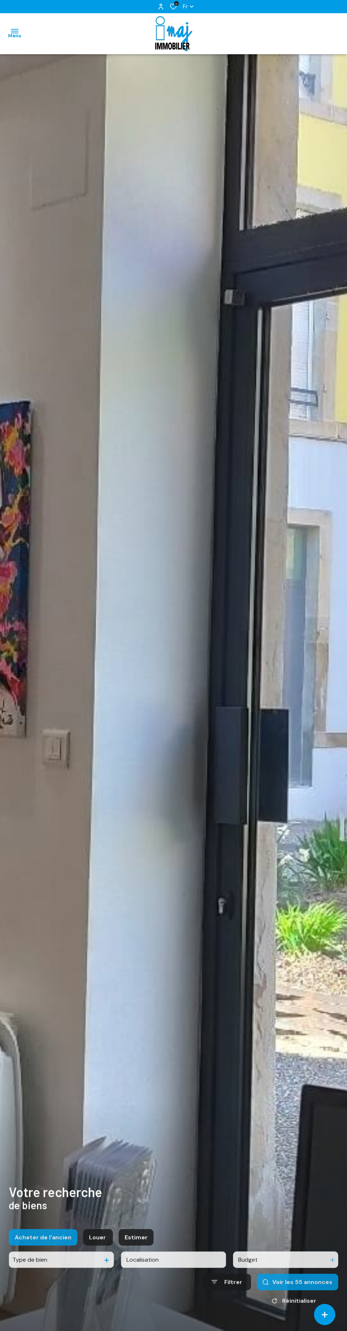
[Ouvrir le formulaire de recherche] (227, 1291)
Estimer (136, 1246)
